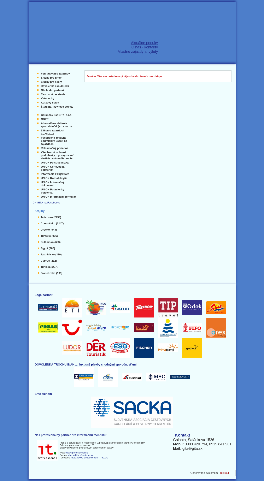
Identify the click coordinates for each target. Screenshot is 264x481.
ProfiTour (223, 472)
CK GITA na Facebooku (46, 202)
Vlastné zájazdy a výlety (138, 51)
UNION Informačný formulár (58, 196)
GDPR (45, 119)
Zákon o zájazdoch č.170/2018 (53, 132)
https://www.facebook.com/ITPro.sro (89, 457)
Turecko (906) (49, 235)
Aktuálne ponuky (144, 43)
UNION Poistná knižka (55, 162)
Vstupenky (47, 98)
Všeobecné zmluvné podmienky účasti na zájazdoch (54, 141)
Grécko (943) (49, 229)
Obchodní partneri (52, 90)
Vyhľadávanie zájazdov (55, 73)
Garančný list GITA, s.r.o (56, 115)
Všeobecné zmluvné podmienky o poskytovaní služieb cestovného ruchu (57, 155)
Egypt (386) (48, 248)
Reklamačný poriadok (54, 148)
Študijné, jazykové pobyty (57, 106)
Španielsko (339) (51, 254)
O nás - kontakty (144, 47)
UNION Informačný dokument (53, 184)
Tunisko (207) (49, 266)
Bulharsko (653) (51, 242)
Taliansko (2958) (51, 217)
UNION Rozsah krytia (54, 178)
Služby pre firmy (51, 77)
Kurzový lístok (50, 102)
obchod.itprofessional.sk (80, 455)
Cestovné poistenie (53, 94)
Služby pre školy (51, 81)
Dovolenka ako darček (55, 86)
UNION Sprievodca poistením (53, 168)
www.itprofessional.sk (77, 452)
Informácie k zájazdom (55, 174)
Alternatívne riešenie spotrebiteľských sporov (56, 125)
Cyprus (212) (49, 260)
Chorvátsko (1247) (52, 223)
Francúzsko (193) (52, 273)
